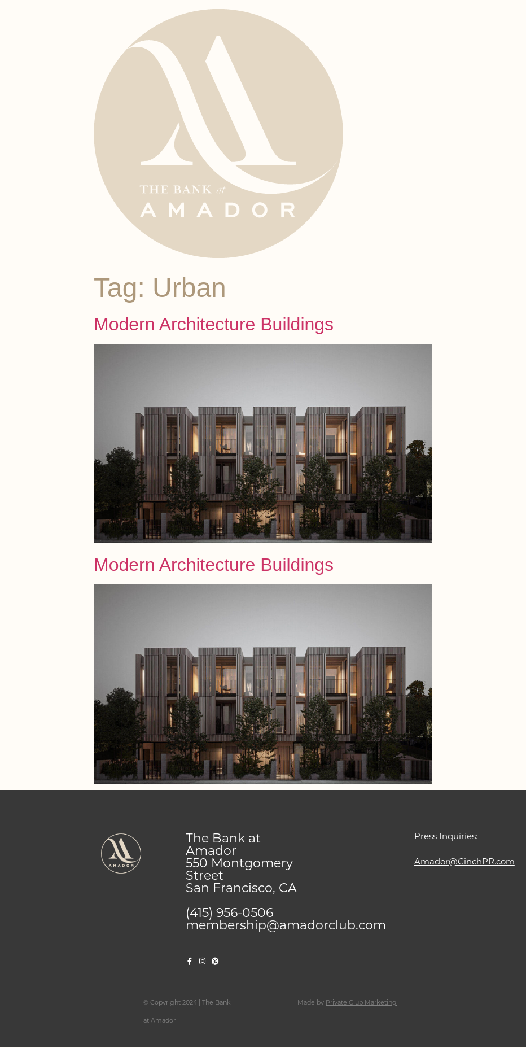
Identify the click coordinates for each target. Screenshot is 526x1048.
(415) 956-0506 (229, 912)
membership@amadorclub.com (286, 925)
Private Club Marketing (361, 1002)
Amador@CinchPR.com (464, 861)
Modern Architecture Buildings (214, 324)
